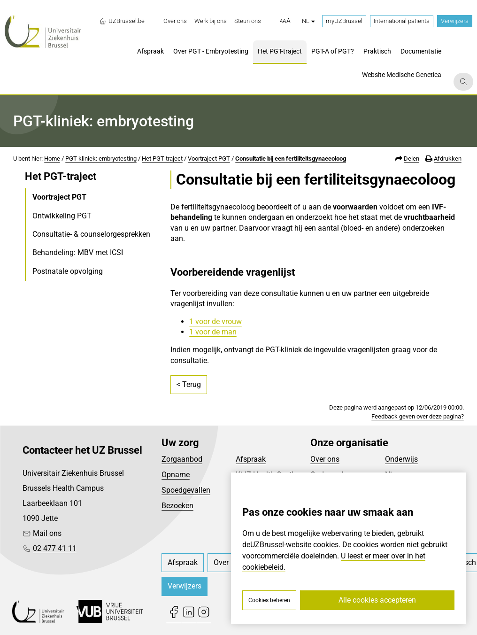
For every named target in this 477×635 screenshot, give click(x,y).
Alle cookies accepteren (377, 600)
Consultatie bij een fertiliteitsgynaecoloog (290, 158)
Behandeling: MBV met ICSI (77, 252)
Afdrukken (448, 158)
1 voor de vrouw (215, 321)
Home (52, 158)
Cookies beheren (269, 600)
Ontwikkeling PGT (62, 215)
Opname (176, 474)
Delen (411, 158)
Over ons (324, 459)
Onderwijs (401, 459)
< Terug (189, 384)
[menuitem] (175, 21)
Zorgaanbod (182, 459)
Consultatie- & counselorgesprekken (91, 234)
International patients (402, 20)
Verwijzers (455, 20)
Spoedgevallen (186, 490)
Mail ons (47, 533)
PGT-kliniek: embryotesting (101, 158)
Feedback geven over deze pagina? (417, 416)
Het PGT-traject (162, 158)
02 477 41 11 (55, 548)
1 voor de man (213, 331)
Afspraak (251, 459)
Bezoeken (177, 505)
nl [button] (308, 20)
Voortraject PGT (209, 158)
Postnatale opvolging (67, 271)
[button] (285, 21)
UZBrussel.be (122, 21)
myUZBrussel (344, 20)
